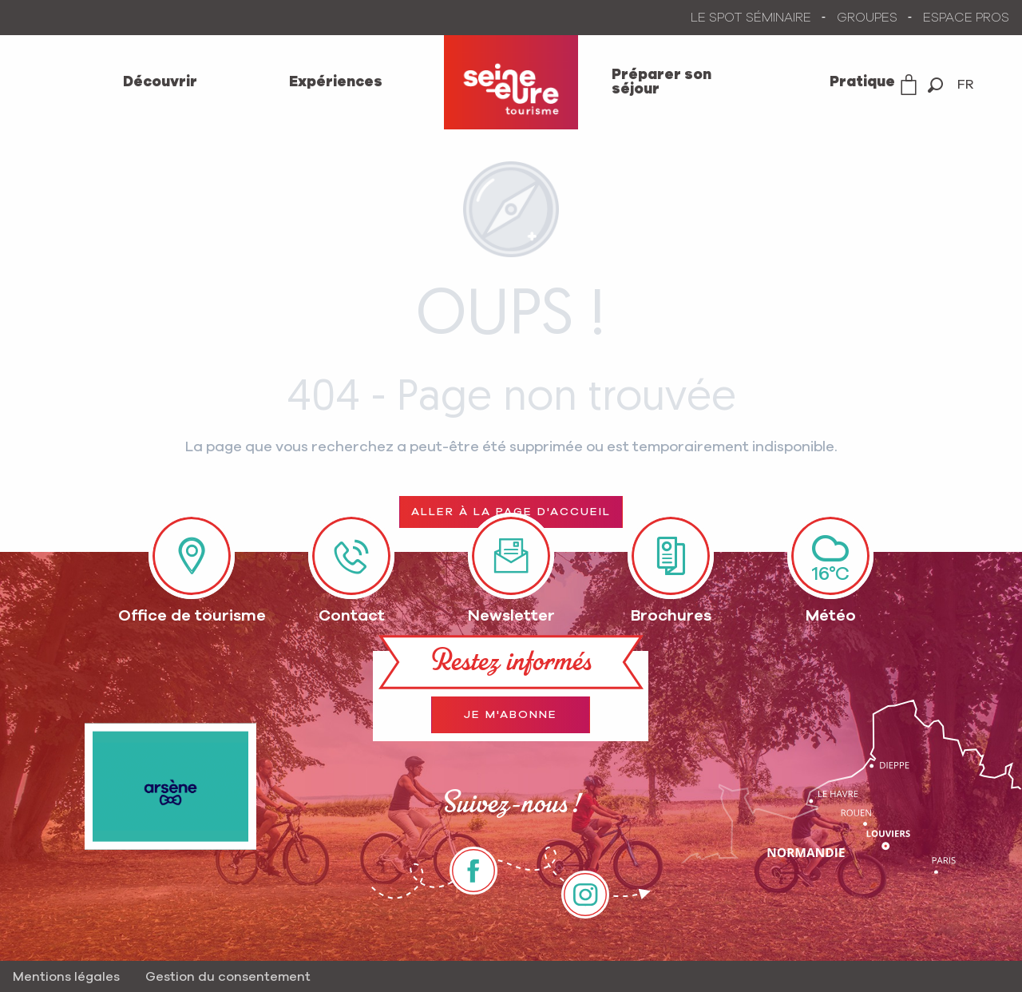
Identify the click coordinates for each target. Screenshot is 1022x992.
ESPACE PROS (966, 17)
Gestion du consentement (228, 976)
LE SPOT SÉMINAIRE (751, 17)
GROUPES (867, 17)
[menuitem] (160, 82)
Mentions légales (66, 976)
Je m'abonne (510, 714)
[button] (935, 85)
